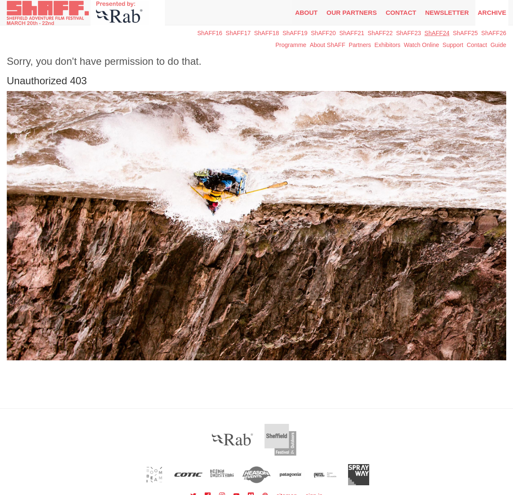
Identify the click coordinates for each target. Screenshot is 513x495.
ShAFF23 (408, 33)
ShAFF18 (266, 33)
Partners (359, 44)
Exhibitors (387, 44)
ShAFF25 (465, 33)
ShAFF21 (351, 33)
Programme (290, 44)
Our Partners (351, 12)
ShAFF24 (437, 33)
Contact (401, 12)
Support (452, 44)
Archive (491, 12)
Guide (498, 44)
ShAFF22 (380, 33)
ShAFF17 (238, 33)
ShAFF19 (295, 33)
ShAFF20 (323, 33)
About (306, 12)
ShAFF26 (493, 33)
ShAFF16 (209, 33)
